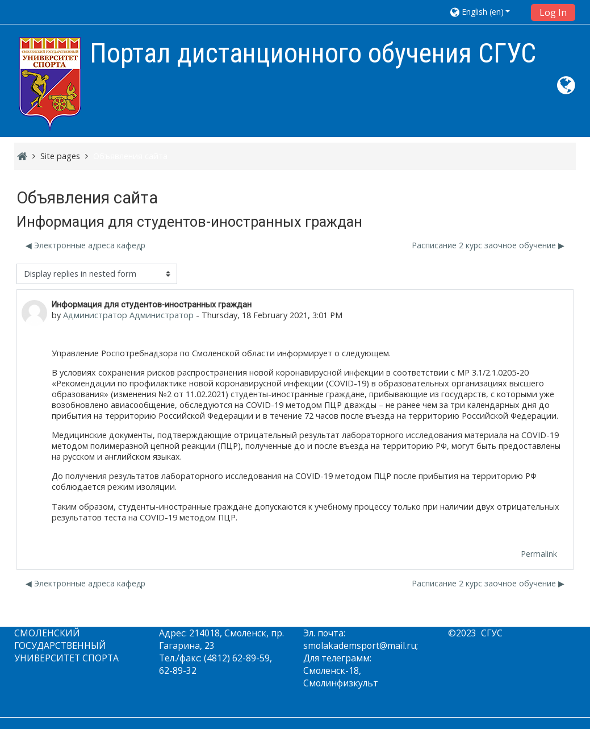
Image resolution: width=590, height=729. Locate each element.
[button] (487, 11)
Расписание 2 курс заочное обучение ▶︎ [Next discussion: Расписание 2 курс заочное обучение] (488, 245)
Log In (553, 12)
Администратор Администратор (128, 315)
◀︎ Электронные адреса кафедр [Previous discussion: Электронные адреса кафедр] (85, 245)
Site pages (60, 156)
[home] (50, 83)
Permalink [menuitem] (539, 553)
